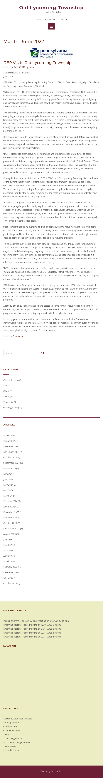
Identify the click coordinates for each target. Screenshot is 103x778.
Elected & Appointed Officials (17, 718)
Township (18, 336)
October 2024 (10, 457)
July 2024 (7, 473)
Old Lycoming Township (51, 7)
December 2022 (11, 572)
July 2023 (7, 539)
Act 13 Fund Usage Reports (16, 742)
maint (31, 67)
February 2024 (10, 501)
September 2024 (11, 462)
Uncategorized (10, 407)
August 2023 (9, 534)
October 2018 (10, 583)
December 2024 (11, 446)
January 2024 (9, 506)
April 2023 (8, 555)
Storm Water (9, 746)
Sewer (6, 396)
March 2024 (9, 495)
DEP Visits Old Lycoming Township (37, 62)
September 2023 (11, 528)
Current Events (10, 380)
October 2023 (10, 523)
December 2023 (11, 512)
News (6, 385)
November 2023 (11, 517)
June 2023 (8, 545)
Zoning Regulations (12, 738)
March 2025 (9, 435)
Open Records (10, 726)
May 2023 (8, 550)
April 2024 (8, 490)
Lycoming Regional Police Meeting (20, 624)
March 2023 (9, 561)
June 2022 (8, 577)
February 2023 (10, 566)
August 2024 (9, 468)
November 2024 (11, 451)
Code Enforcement (12, 730)
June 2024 (8, 479)
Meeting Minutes (11, 722)
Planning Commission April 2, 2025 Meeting (24, 620)
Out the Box (56, 771)
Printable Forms (11, 750)
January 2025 (9, 440)
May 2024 (8, 484)
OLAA (6, 391)
